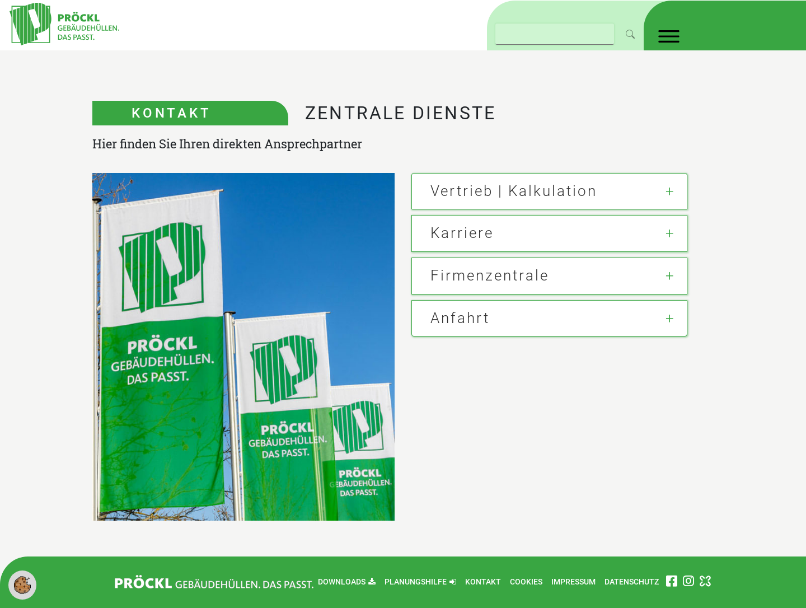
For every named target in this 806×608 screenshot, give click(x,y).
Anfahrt (460, 318)
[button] (22, 584)
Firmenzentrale (489, 275)
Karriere (462, 233)
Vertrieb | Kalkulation (513, 191)
